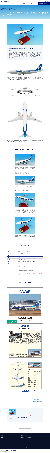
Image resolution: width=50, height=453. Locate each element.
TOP (2, 437)
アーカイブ (35, 3)
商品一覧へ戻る (27, 427)
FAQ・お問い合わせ (47, 1)
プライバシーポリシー (24, 447)
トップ (20, 3)
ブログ (32, 3)
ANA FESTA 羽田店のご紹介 (46, 3)
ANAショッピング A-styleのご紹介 (41, 3)
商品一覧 (28, 3)
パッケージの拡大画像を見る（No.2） (37, 399)
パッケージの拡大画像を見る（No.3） (37, 401)
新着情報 (24, 3)
